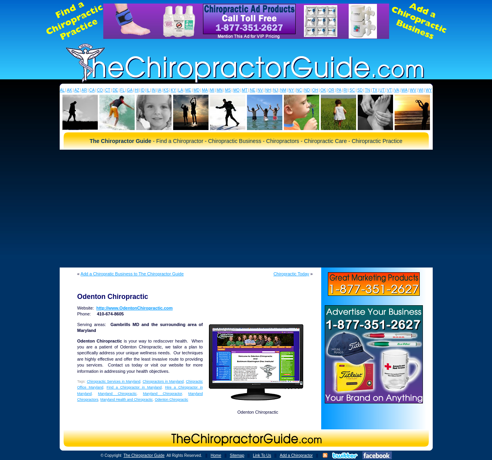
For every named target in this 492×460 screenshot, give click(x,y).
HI (137, 90)
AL (62, 90)
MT (244, 90)
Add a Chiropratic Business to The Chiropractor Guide (132, 273)
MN (219, 90)
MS (228, 90)
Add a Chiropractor (296, 455)
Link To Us (262, 455)
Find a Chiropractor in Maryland (133, 387)
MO (236, 90)
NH (268, 90)
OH (315, 90)
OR (331, 90)
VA (396, 90)
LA (180, 90)
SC (352, 90)
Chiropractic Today (291, 273)
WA (404, 90)
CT (107, 90)
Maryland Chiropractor (162, 394)
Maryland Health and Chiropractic (127, 399)
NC (299, 90)
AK (69, 90)
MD (197, 90)
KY (173, 90)
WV (413, 90)
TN (367, 90)
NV (260, 90)
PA (339, 90)
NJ (275, 90)
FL (122, 90)
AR (84, 90)
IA (159, 90)
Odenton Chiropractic (171, 399)
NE (252, 90)
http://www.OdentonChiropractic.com (134, 308)
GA (129, 90)
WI (421, 90)
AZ (76, 90)
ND (307, 90)
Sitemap (237, 455)
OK (323, 90)
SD (360, 90)
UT (382, 90)
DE (115, 90)
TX (374, 90)
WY (429, 90)
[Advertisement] (246, 209)
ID (142, 90)
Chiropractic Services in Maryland (113, 381)
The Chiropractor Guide (144, 455)
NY (291, 90)
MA (205, 90)
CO (100, 90)
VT (389, 90)
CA (92, 90)
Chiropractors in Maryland (163, 381)
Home (216, 455)
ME (188, 90)
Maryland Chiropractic (117, 394)
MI (212, 90)
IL (148, 90)
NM (283, 90)
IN (153, 90)
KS (165, 90)
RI (346, 90)
